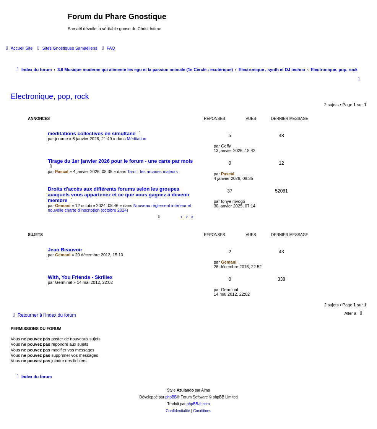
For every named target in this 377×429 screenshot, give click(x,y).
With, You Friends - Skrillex (80, 277)
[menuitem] (18, 48)
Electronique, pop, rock (50, 96)
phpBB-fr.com (198, 404)
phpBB (171, 397)
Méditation (136, 138)
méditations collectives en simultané (91, 133)
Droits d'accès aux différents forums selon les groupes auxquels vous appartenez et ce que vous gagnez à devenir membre (119, 194)
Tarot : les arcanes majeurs (152, 171)
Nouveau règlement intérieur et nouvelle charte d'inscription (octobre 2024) (119, 207)
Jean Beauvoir (65, 250)
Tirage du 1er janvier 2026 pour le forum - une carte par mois (120, 161)
